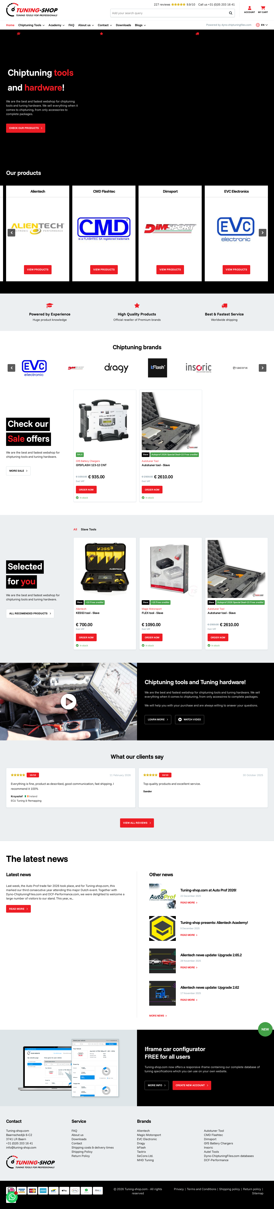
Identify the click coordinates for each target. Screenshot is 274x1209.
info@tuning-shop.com (21, 1147)
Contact (77, 1143)
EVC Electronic (147, 1139)
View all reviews (135, 823)
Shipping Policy (82, 1151)
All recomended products (28, 613)
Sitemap (257, 1193)
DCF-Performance (216, 1160)
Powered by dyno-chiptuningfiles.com (228, 25)
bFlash (141, 1147)
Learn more (156, 719)
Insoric (208, 1147)
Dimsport (210, 1139)
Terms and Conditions (201, 1189)
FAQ (74, 1131)
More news (156, 1015)
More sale (16, 470)
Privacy (179, 1189)
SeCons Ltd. (145, 1156)
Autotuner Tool (214, 1131)
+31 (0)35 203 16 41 (221, 4)
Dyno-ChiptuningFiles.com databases (229, 1156)
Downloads (79, 1139)
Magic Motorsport (149, 1135)
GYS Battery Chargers (218, 1143)
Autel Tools (211, 1151)
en (262, 25)
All (75, 529)
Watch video (192, 719)
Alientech (143, 1131)
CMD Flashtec (213, 1135)
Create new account (190, 1085)
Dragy (141, 1143)
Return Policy (81, 1156)
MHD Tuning (145, 1160)
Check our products (24, 128)
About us (77, 1135)
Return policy (252, 1189)
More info (155, 1085)
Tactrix (141, 1151)
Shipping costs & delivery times (93, 1147)
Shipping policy (229, 1189)
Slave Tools (88, 529)
